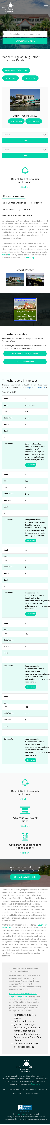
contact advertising (25, 877)
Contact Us (43, 1090)
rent (4, 255)
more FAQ (30, 258)
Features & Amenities (14, 204)
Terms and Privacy (29, 1090)
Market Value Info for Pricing (16, 70)
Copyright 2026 (19, 1115)
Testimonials (16, 1094)
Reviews (8, 210)
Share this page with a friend (17, 216)
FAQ (4, 1090)
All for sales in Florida (25, 362)
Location (24, 210)
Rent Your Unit (16, 121)
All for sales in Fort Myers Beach (25, 354)
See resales (10, 78)
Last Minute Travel (31, 1094)
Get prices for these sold (36, 388)
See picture (31, 465)
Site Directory (14, 1090)
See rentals (28, 78)
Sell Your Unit (33, 121)
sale (9, 255)
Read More (35, 1084)
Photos (36, 204)
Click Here (25, 187)
